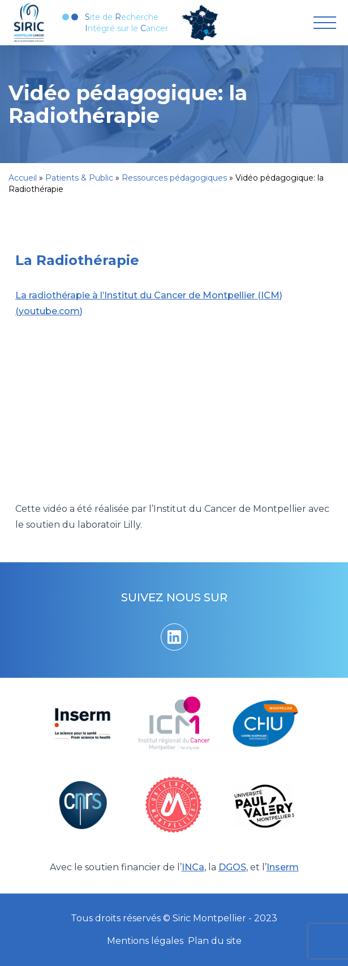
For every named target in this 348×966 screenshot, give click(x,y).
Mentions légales (145, 940)
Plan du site (215, 940)
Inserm (283, 867)
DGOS (232, 867)
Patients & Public (79, 178)
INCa (193, 867)
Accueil (22, 178)
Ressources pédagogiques (174, 178)
